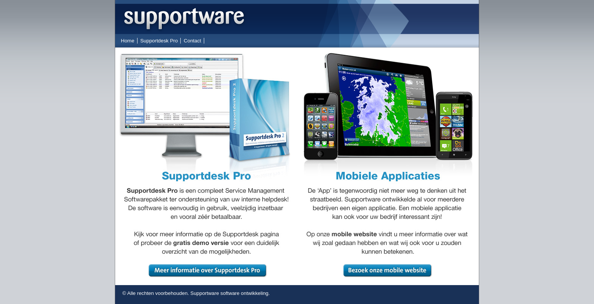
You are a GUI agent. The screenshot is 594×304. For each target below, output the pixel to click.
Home (127, 41)
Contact (192, 41)
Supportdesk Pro (159, 41)
